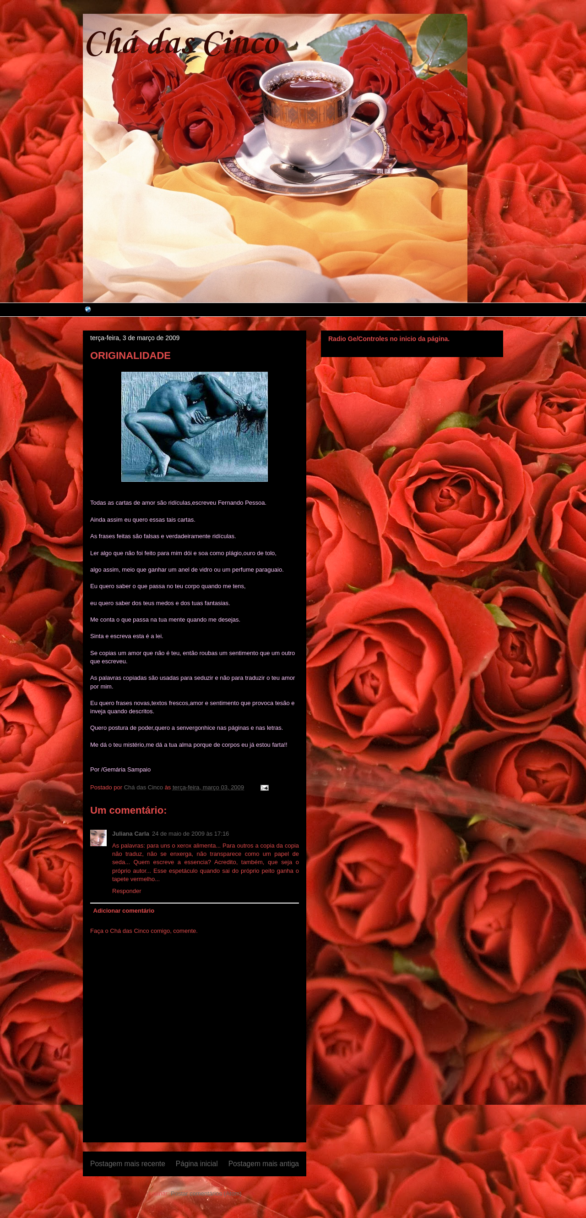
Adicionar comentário (124, 910)
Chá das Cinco (180, 44)
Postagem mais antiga (263, 1164)
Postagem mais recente (127, 1164)
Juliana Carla (130, 833)
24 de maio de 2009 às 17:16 (190, 833)
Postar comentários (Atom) (206, 1193)
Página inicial (197, 1164)
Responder (126, 890)
